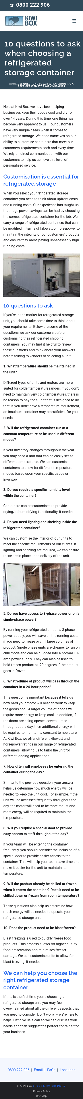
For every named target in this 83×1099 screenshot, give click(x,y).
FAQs (51, 1070)
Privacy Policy (41, 1091)
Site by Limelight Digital (49, 1085)
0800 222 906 (33, 5)
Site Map (41, 1096)
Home (13, 84)
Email (38, 1070)
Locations (67, 1070)
